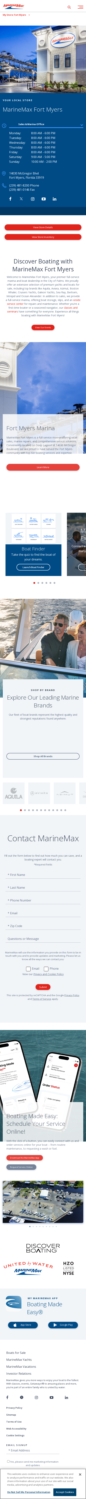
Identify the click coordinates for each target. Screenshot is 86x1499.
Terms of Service (41, 999)
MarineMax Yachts (19, 1360)
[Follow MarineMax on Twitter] (21, 199)
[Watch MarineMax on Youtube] (44, 199)
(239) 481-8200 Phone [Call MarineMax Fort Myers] (24, 185)
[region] (43, 1484)
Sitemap (11, 1414)
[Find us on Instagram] (36, 1397)
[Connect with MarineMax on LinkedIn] (54, 199)
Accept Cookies (65, 1492)
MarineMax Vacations (21, 1367)
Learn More (43, 467)
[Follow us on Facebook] (7, 1397)
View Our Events (43, 327)
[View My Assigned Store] (15, 15)
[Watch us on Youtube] (51, 1397)
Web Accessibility (16, 1428)
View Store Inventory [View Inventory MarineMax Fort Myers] (43, 237)
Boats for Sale (16, 1353)
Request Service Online (21, 1167)
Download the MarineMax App (24, 1157)
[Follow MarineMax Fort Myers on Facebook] (10, 199)
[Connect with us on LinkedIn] (66, 1397)
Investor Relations (18, 1374)
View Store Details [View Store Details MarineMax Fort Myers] (43, 227)
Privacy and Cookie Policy (48, 974)
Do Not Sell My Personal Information (28, 1492)
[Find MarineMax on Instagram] (32, 199)
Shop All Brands (43, 756)
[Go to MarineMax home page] (16, 6)
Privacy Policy (71, 995)
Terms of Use (14, 1421)
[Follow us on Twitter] (21, 1398)
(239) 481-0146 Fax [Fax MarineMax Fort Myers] (22, 190)
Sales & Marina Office (31, 124)
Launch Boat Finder (34, 567)
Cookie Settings (15, 1435)
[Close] (80, 1474)
